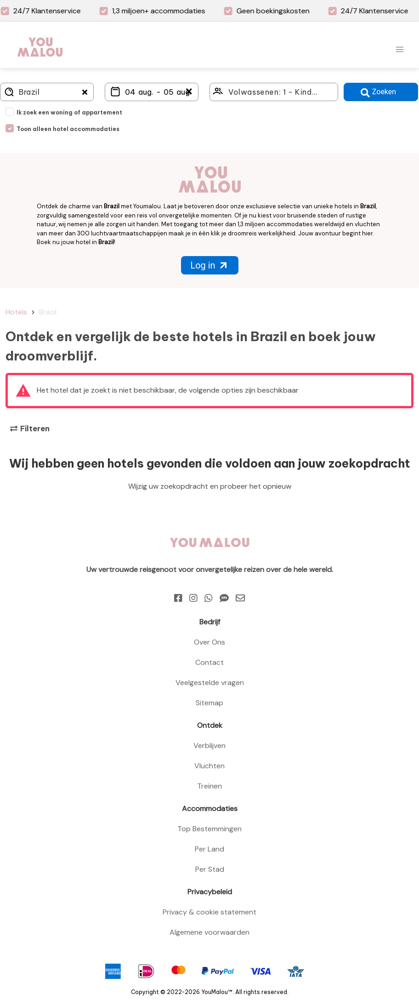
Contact (209, 662)
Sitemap (209, 703)
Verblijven (209, 745)
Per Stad (209, 869)
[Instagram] (193, 598)
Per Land (209, 849)
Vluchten (209, 766)
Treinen (209, 786)
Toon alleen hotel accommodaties (68, 129)
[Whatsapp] (208, 598)
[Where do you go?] (47, 92)
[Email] (240, 598)
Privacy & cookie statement (209, 912)
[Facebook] (178, 598)
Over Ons (209, 642)
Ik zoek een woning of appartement (69, 112)
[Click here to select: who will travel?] (274, 92)
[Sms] (224, 598)
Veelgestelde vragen (210, 682)
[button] (400, 50)
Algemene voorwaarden (209, 932)
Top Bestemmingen (209, 829)
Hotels (16, 312)
